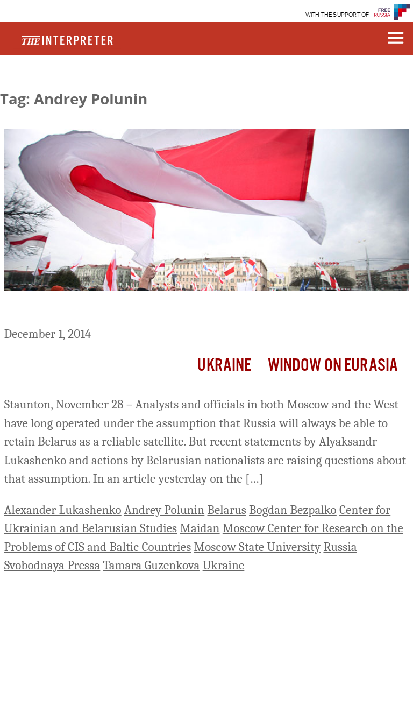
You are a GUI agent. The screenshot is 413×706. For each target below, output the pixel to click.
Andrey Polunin (164, 510)
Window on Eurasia (333, 366)
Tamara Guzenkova (151, 565)
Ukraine (224, 366)
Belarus (227, 510)
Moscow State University (257, 547)
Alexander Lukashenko (63, 510)
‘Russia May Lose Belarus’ (87, 310)
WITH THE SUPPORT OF (337, 15)
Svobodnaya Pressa (52, 565)
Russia (340, 547)
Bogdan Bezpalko (293, 510)
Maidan (199, 528)
